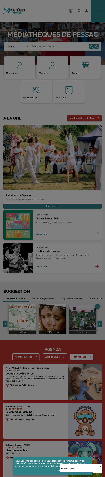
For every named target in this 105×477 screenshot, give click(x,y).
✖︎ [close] (100, 466)
